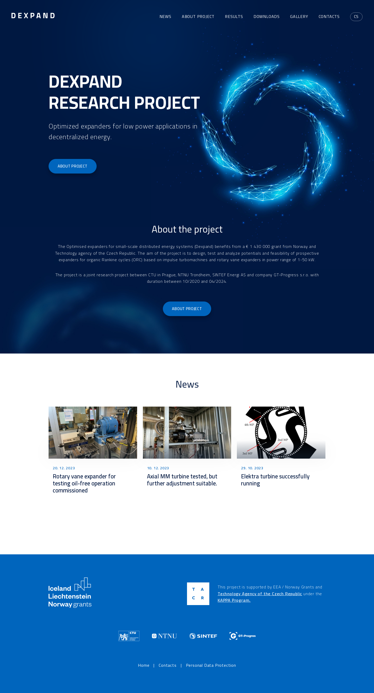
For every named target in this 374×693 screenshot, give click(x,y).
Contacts (329, 16)
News (165, 16)
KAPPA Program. (234, 600)
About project (198, 16)
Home (143, 665)
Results (234, 16)
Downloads (266, 16)
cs (356, 16)
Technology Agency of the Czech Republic (260, 594)
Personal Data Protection (211, 665)
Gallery (299, 16)
